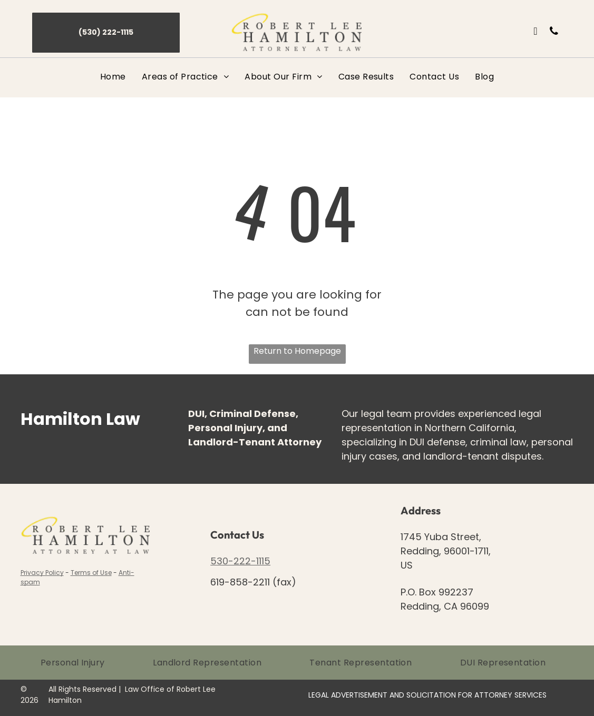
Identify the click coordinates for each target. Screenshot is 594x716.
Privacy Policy (42, 572)
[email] (535, 32)
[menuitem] (113, 76)
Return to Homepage (297, 351)
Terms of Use (91, 572)
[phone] (554, 32)
